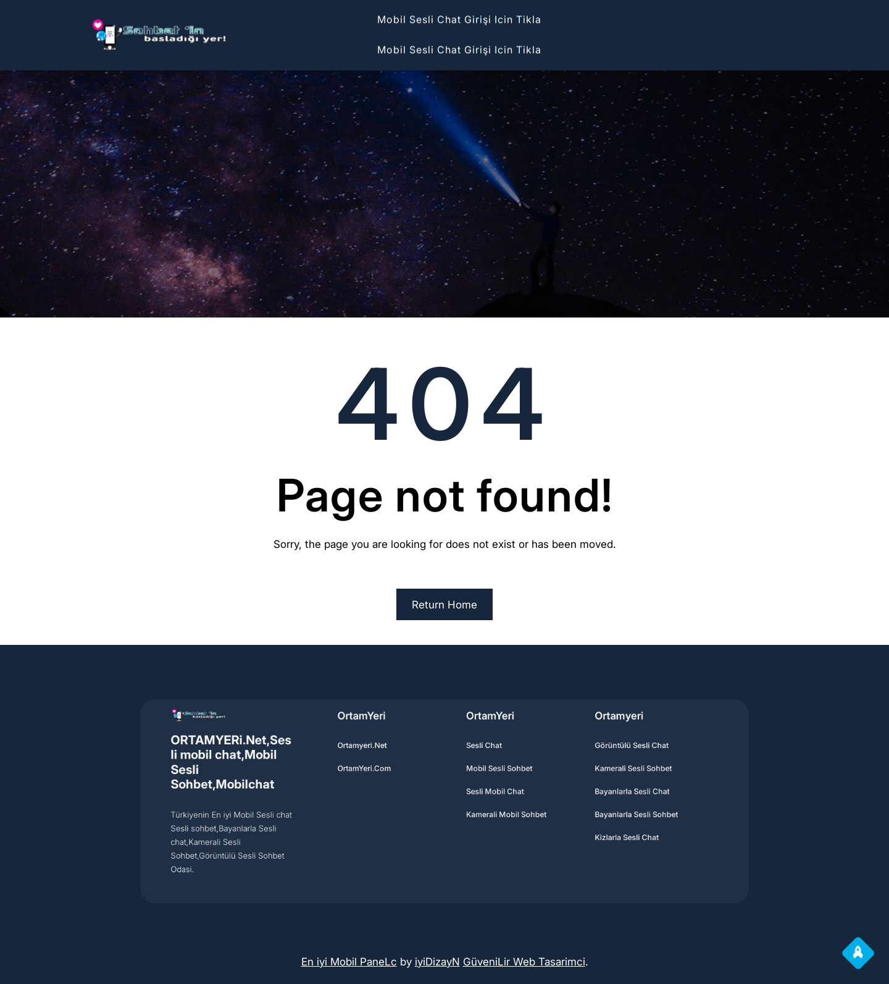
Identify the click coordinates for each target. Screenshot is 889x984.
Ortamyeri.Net (378, 756)
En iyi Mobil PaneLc (349, 962)
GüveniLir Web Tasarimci (524, 962)
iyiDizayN (437, 962)
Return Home (444, 605)
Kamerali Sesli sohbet (596, 774)
